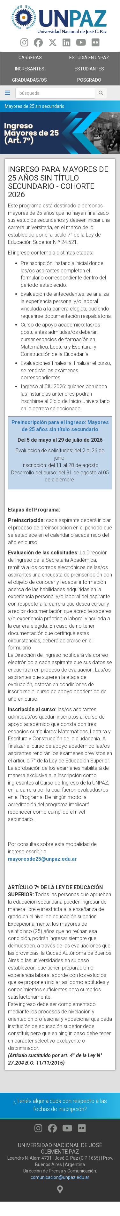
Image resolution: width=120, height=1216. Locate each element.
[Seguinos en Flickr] (96, 44)
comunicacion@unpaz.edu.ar (60, 1177)
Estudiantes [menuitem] (88, 70)
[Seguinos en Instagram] (24, 44)
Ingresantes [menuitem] (28, 70)
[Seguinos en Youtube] (81, 44)
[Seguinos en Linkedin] (67, 44)
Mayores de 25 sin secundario (34, 106)
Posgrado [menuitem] (88, 81)
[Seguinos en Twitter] (52, 44)
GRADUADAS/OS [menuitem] (28, 81)
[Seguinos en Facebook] (38, 44)
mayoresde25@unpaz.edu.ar (42, 859)
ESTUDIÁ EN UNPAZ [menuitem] (88, 59)
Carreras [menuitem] (28, 59)
